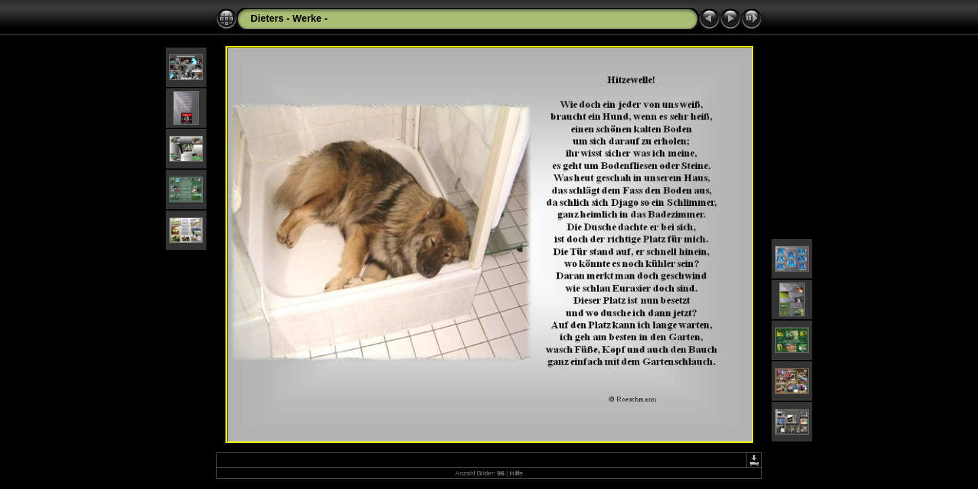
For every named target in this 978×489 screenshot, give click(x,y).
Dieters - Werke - (289, 18)
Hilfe (516, 473)
